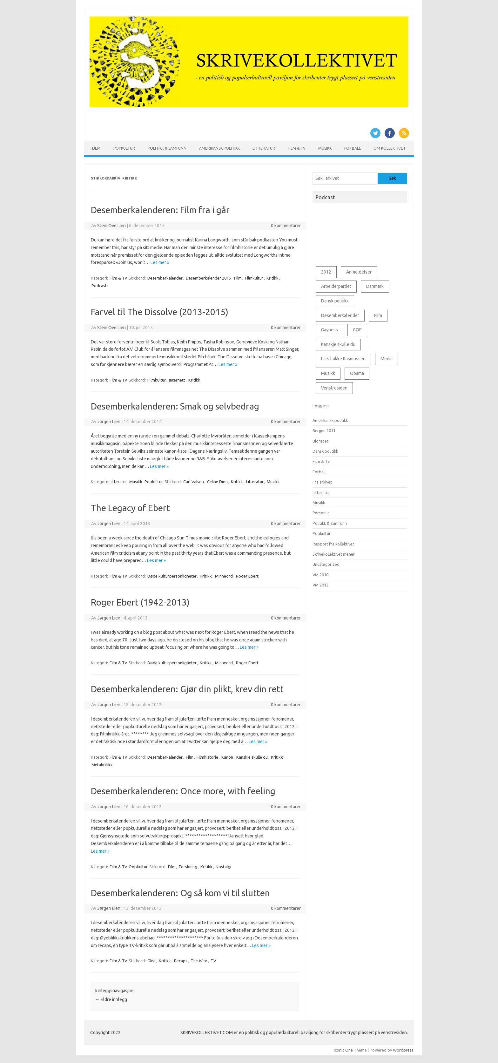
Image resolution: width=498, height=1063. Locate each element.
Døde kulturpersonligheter (172, 576)
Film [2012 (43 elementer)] (378, 315)
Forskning (188, 866)
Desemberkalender (165, 278)
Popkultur (124, 148)
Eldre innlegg (111, 999)
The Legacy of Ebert (130, 508)
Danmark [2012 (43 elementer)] (375, 286)
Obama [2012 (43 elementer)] (357, 373)
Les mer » (160, 262)
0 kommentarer (286, 225)
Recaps (180, 960)
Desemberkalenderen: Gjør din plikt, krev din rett (187, 689)
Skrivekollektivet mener (334, 554)
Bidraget (320, 441)
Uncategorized (326, 564)
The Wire (199, 960)
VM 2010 (320, 574)
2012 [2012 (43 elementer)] (326, 271)
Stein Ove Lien (111, 225)
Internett (177, 380)
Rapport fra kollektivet (333, 544)
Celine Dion (217, 481)
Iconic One (343, 1050)
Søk (392, 178)
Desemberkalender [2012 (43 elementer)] (340, 315)
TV (213, 960)
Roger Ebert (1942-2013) (140, 602)
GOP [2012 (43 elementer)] (357, 329)
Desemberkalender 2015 (208, 278)
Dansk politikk (325, 451)
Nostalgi (223, 866)
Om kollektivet (390, 148)
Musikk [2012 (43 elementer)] (328, 373)
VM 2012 (320, 585)
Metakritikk (102, 764)
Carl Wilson (193, 481)
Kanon (227, 757)
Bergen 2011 (324, 430)
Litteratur (263, 148)
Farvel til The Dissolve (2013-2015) (159, 312)
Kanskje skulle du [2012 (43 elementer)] (338, 344)
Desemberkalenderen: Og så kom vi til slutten (180, 893)
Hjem (96, 148)
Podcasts (100, 285)
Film (238, 278)
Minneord (224, 576)
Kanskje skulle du (252, 757)
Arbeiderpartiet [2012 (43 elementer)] (336, 286)
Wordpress (403, 1050)
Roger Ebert (247, 576)
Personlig (321, 513)
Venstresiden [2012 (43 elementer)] (334, 387)
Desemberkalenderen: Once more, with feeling (183, 791)
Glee (151, 960)
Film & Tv (297, 148)
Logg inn (321, 405)
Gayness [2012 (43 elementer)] (329, 329)
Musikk (325, 148)
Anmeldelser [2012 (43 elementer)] (359, 271)
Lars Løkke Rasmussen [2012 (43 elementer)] (343, 358)
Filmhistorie (207, 757)
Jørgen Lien (108, 421)
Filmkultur (254, 278)
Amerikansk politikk (219, 148)
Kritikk (272, 278)
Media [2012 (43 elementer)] (386, 358)
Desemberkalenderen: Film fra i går (160, 210)
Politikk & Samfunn (167, 148)
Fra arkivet (322, 482)
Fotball (352, 148)
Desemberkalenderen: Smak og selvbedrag (175, 406)
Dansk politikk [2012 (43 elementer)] (335, 300)
